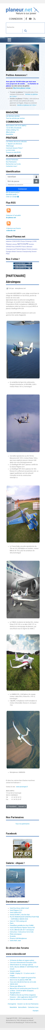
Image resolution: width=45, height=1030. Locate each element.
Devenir (34, 251)
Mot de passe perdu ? (13, 192)
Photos (23, 241)
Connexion (15, 18)
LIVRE (34, 241)
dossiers (34, 249)
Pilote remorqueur (16, 934)
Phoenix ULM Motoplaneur (18, 938)
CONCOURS (16, 241)
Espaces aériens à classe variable (21, 999)
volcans (14, 244)
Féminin (29, 249)
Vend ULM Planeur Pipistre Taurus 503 (22, 927)
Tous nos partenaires (22, 824)
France (18, 249)
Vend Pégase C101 (16, 910)
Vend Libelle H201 (16, 912)
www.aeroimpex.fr (22, 787)
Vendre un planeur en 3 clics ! (27, 105)
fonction (31, 244)
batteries (8, 241)
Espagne (9, 251)
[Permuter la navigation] (9, 40)
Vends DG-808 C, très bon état (20, 915)
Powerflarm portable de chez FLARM (21, 925)
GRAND (8, 246)
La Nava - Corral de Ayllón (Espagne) (22, 990)
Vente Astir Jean (15, 940)
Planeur (9, 244)
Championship (26, 251)
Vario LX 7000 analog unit (18, 921)
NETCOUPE (23, 244)
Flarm (11, 923)
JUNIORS (18, 246)
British (14, 251)
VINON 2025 (14, 984)
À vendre (13, 936)
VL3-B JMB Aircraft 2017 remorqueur (22, 930)
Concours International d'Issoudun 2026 (23, 962)
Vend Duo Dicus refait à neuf (19, 908)
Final (13, 246)
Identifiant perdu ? (12, 194)
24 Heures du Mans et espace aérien (22, 960)
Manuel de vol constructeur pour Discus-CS (24, 988)
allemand (29, 246)
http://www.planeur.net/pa (21, 88)
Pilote (8, 254)
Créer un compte (12, 197)
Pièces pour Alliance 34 (17, 986)
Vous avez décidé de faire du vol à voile (23, 982)
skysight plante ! (15, 993)
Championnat (10, 249)
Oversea (19, 251)
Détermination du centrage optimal (21, 965)
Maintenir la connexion (15, 185)
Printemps (28, 241)
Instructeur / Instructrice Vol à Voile (21, 932)
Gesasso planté (15, 971)
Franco (24, 246)
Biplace (23, 249)
